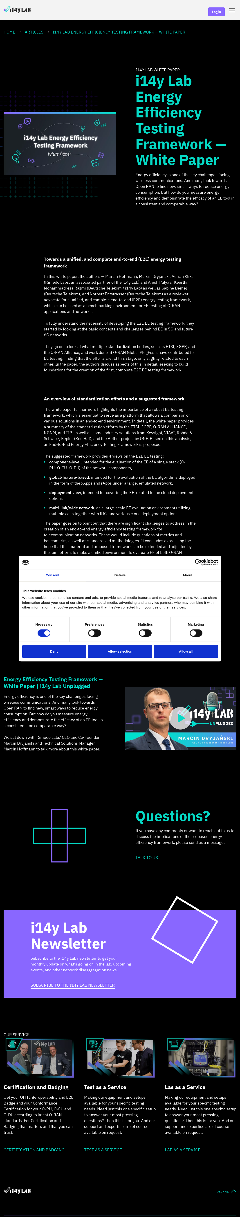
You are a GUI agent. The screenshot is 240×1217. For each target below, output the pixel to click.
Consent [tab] (52, 575)
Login (216, 11)
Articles (34, 32)
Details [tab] (120, 575)
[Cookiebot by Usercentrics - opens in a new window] (198, 562)
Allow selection (120, 651)
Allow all (186, 651)
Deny (54, 651)
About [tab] (188, 575)
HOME (9, 32)
